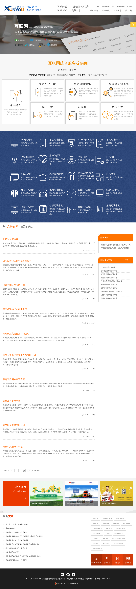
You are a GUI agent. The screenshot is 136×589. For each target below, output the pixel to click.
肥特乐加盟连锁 (10, 239)
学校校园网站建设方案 (109, 271)
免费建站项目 (107, 518)
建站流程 (106, 543)
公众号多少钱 (118, 533)
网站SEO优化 (82, 84)
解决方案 (118, 10)
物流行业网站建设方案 (109, 274)
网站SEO (62, 10)
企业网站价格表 (118, 543)
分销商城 (116, 523)
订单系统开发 (97, 528)
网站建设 (62, 7)
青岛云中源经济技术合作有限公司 (19, 355)
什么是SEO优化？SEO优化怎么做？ (18, 524)
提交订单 (117, 563)
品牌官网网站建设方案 (14, 379)
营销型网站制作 (11, 528)
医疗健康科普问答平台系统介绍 (16, 548)
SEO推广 (96, 538)
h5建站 (108, 533)
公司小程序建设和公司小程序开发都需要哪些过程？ (23, 556)
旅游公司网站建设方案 (109, 278)
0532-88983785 (96, 563)
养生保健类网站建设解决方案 (111, 291)
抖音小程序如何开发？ (13, 552)
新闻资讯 (106, 10)
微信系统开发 (97, 548)
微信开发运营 (81, 7)
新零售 (82, 107)
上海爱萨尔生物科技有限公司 (17, 261)
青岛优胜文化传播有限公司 (16, 333)
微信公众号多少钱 (118, 538)
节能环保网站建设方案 (109, 295)
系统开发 (47, 107)
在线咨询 (107, 563)
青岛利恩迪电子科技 (13, 446)
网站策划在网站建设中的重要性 (16, 560)
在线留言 (128, 563)
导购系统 (106, 523)
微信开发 (117, 107)
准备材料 (105, 538)
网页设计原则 (120, 528)
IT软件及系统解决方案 (109, 267)
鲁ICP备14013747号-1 (102, 579)
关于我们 (129, 10)
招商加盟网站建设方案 (109, 284)
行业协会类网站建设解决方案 (111, 281)
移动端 (76, 10)
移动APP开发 (47, 84)
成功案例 (94, 10)
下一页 (22, 471)
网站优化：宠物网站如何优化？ (16, 532)
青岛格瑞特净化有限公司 (15, 309)
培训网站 (96, 523)
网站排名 (96, 543)
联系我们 (130, 7)
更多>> (127, 260)
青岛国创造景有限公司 (14, 425)
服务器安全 (126, 523)
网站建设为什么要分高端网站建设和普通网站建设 (23, 544)
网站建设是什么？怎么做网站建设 (17, 540)
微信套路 (109, 528)
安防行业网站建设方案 (109, 288)
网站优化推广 (97, 533)
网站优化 (42, 75)
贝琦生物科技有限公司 (14, 285)
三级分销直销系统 (117, 84)
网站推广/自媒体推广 (78, 75)
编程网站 (96, 518)
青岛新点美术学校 (11, 401)
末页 (28, 471)
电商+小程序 (120, 518)
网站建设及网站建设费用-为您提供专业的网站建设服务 (24, 536)
